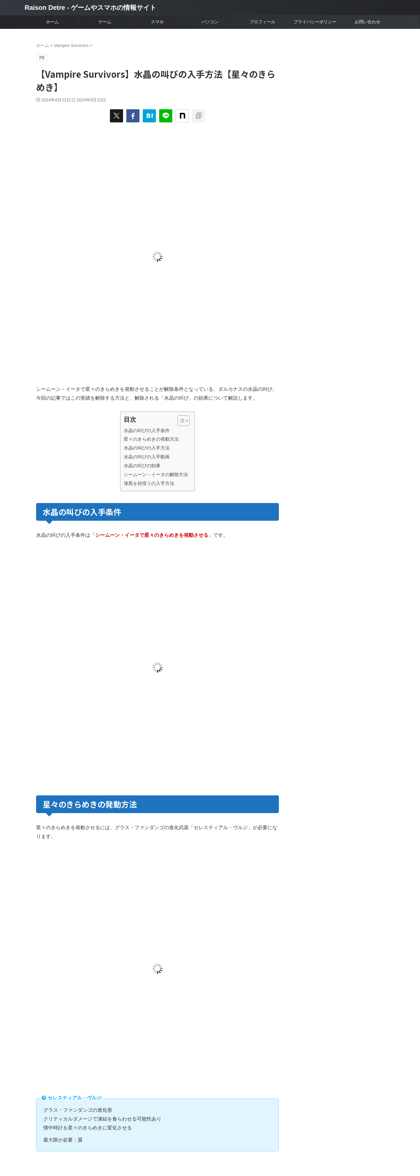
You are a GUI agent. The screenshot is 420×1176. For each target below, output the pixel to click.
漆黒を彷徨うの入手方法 (149, 483)
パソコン (210, 21)
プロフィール (262, 21)
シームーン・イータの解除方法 (156, 474)
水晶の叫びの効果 (142, 465)
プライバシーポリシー (315, 21)
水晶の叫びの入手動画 (147, 456)
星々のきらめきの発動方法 (151, 439)
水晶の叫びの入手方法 (147, 448)
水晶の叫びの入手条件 (147, 430)
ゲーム (104, 21)
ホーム (52, 21)
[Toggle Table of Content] (180, 420)
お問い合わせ (367, 21)
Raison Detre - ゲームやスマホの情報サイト (90, 7)
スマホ (157, 21)
